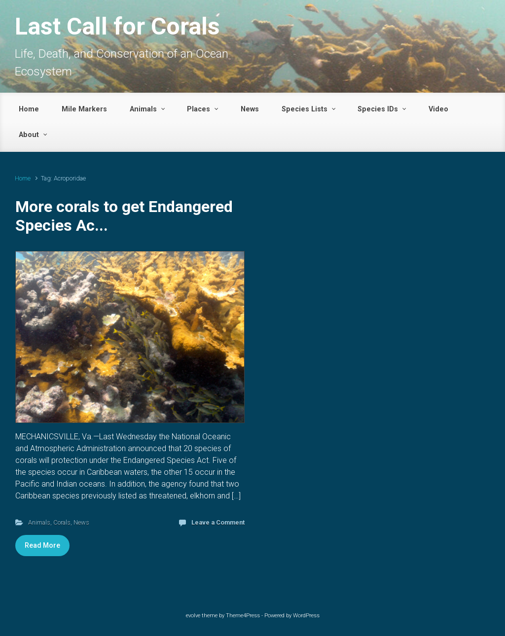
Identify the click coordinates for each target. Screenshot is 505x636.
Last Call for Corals (117, 26)
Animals (39, 522)
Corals (62, 522)
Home (23, 178)
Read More (42, 545)
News (81, 522)
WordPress (306, 615)
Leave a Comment (218, 522)
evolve (193, 615)
